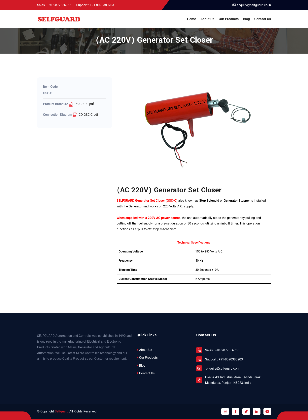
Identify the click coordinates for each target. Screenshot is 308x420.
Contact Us (262, 19)
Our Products (229, 19)
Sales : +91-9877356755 (54, 5)
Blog (246, 19)
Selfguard (61, 411)
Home (191, 19)
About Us (207, 19)
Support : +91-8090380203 (95, 5)
